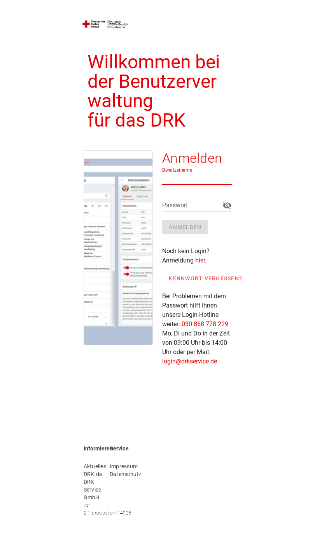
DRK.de (92, 474)
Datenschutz (118, 474)
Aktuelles (92, 466)
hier (200, 260)
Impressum (118, 466)
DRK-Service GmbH (92, 490)
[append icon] (227, 205)
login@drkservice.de (189, 361)
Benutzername (177, 170)
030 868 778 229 (205, 324)
